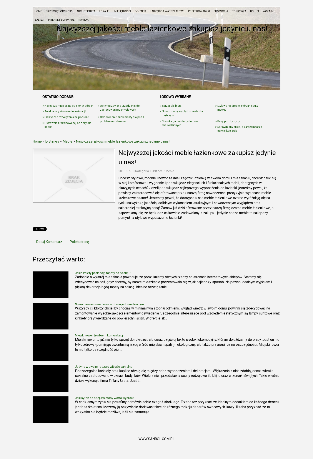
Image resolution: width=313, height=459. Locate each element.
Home (37, 141)
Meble (67, 141)
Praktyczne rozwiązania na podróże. (67, 117)
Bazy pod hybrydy (228, 121)
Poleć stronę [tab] (79, 242)
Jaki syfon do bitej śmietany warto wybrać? (104, 398)
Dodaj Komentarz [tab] (49, 242)
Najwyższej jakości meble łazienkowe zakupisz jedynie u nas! (123, 141)
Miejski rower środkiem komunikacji (99, 335)
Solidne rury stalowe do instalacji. (65, 111)
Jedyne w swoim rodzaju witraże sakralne (103, 366)
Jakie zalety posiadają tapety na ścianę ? (103, 273)
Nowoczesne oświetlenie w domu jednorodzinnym (109, 304)
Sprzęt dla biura (171, 105)
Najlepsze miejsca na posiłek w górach (69, 105)
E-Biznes (52, 141)
